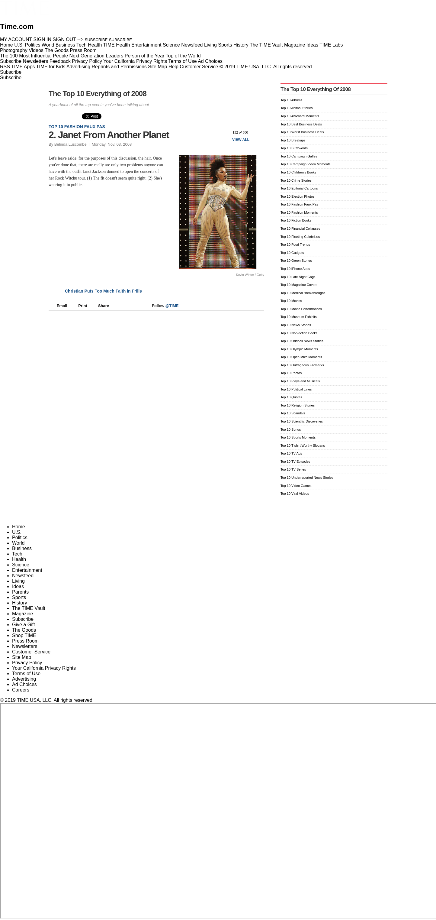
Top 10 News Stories (296, 325)
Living (18, 581)
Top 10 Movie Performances (301, 309)
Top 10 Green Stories (296, 260)
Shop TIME (24, 635)
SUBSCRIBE (96, 39)
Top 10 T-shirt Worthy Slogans (303, 445)
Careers (20, 689)
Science (20, 564)
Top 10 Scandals (293, 413)
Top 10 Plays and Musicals (300, 381)
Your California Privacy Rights (135, 61)
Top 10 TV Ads (291, 453)
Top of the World (183, 55)
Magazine (22, 613)
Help (173, 66)
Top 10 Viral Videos (295, 493)
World (18, 543)
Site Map (157, 66)
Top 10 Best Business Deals (301, 124)
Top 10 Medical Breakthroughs (303, 293)
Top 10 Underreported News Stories (307, 477)
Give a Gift (23, 624)
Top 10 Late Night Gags (298, 277)
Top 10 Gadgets (292, 252)
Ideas (18, 586)
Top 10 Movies (291, 301)
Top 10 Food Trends (295, 244)
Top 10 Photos (291, 373)
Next (257, 132)
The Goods (24, 630)
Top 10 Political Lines (296, 389)
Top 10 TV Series (293, 469)
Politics (19, 537)
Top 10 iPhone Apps (295, 268)
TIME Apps (23, 66)
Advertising (78, 66)
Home (18, 526)
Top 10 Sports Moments (298, 437)
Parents (20, 591)
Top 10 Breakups (293, 140)
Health (19, 559)
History (19, 602)
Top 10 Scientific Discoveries (302, 421)
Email (59, 305)
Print (79, 305)
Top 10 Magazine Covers (299, 285)
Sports (19, 597)
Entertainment (27, 570)
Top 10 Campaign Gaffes (299, 156)
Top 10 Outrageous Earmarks (302, 365)
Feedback (60, 61)
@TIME (172, 305)
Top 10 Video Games (296, 486)
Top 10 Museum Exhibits (299, 317)
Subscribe (10, 61)
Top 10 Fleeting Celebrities (300, 236)
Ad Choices (212, 61)
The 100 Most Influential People (34, 55)
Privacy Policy (87, 61)
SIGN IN (43, 39)
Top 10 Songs (291, 429)
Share (100, 305)
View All (240, 140)
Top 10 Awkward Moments (300, 116)
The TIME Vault (28, 608)
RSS (5, 66)
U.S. (16, 532)
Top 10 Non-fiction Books (299, 333)
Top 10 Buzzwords (294, 148)
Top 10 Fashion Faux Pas (77, 126)
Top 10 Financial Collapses (300, 228)
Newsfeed (23, 575)
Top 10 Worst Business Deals (302, 132)
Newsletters (35, 61)
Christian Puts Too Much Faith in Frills (103, 291)
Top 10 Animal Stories (297, 108)
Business (22, 548)
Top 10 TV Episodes (295, 461)
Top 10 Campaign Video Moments (306, 164)
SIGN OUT (64, 39)
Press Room (25, 640)
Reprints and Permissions (119, 66)
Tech (17, 553)
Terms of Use (182, 61)
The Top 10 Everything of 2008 (97, 93)
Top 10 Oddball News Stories (302, 341)
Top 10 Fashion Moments (299, 212)
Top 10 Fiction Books (296, 220)
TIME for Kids (50, 66)
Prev (223, 132)
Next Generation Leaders (96, 55)
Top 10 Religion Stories (298, 405)
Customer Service (199, 66)
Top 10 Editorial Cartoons (299, 188)
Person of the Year (145, 55)
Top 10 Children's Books (298, 172)
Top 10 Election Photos (298, 196)
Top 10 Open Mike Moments (301, 357)
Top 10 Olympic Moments (299, 349)
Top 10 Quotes (291, 397)
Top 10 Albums (291, 100)
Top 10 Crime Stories (296, 180)
